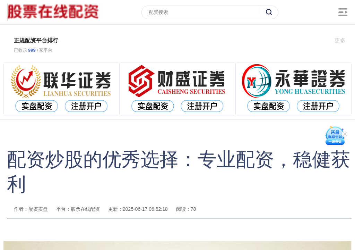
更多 (343, 40)
